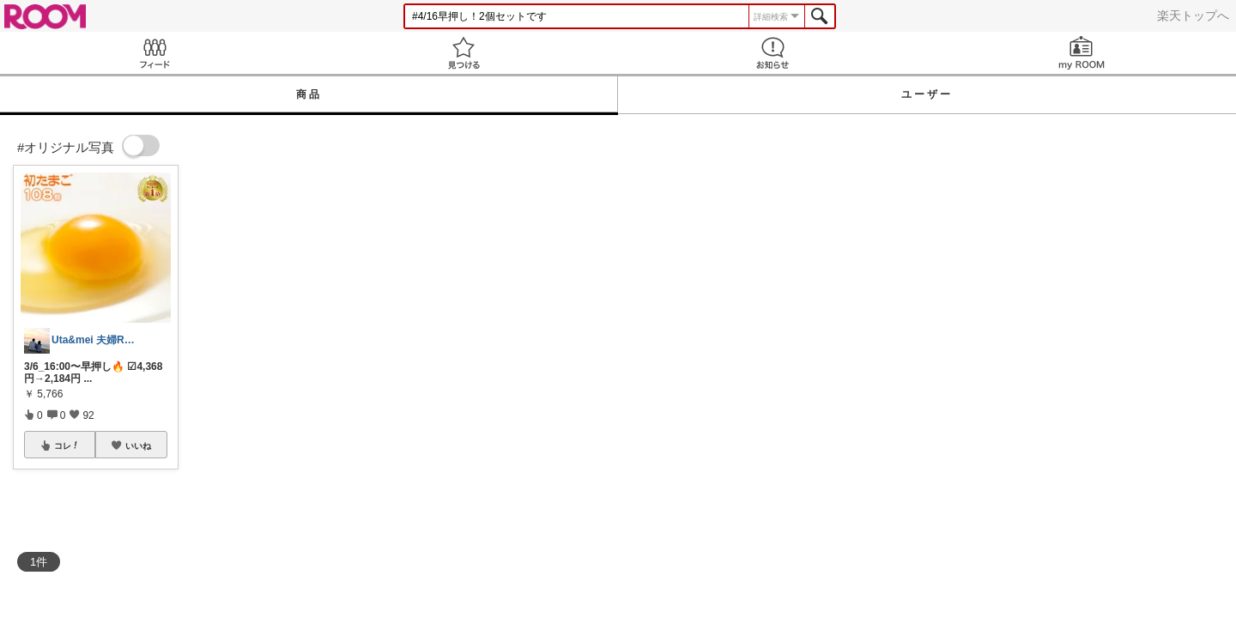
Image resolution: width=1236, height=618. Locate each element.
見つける (463, 53)
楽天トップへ (1193, 15)
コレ (67, 445)
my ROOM (1081, 53)
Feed (154, 53)
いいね (138, 445)
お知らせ (772, 53)
